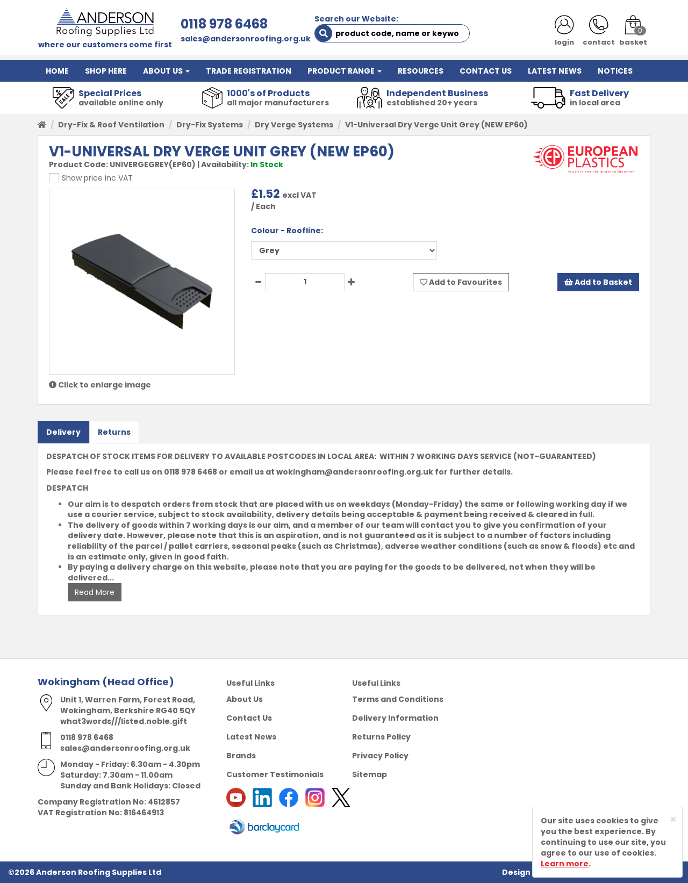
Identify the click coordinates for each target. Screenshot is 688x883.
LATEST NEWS (555, 71)
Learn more (565, 863)
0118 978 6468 (224, 24)
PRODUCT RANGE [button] (344, 71)
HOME (57, 71)
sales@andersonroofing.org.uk (246, 38)
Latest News (251, 736)
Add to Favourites (461, 282)
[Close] (673, 819)
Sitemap (369, 774)
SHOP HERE (106, 71)
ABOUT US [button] (166, 71)
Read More (94, 592)
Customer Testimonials (275, 774)
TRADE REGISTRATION (248, 71)
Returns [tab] (114, 432)
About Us (244, 699)
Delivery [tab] (63, 432)
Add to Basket (598, 282)
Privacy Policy (380, 755)
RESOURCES (420, 71)
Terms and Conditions (397, 699)
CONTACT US (486, 71)
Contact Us (249, 718)
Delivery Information (395, 718)
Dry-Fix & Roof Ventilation (111, 124)
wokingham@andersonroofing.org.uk (354, 471)
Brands (241, 755)
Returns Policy (381, 736)
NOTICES (615, 71)
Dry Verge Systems (294, 124)
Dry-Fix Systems (209, 124)
